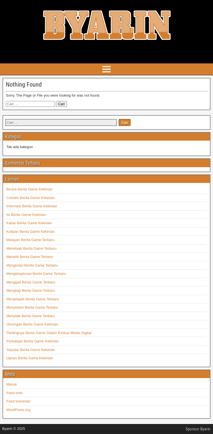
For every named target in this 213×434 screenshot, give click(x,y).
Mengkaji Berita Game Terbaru (30, 290)
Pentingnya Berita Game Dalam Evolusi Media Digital (48, 333)
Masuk (11, 384)
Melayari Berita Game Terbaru (30, 240)
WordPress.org (18, 410)
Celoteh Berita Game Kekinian (30, 198)
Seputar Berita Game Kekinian (30, 350)
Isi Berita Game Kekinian (26, 215)
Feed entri (14, 393)
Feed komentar (18, 401)
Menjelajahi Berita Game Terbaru (32, 299)
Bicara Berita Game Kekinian (29, 189)
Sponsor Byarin (198, 429)
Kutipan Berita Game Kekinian (30, 231)
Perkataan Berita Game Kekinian (32, 341)
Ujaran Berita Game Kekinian (29, 358)
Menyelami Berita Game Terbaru (32, 307)
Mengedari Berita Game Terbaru (32, 265)
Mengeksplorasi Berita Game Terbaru (36, 274)
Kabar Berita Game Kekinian (29, 223)
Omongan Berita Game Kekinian (32, 324)
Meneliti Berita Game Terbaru (29, 257)
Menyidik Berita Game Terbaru (30, 316)
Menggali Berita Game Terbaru (30, 282)
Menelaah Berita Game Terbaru (31, 248)
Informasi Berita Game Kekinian (31, 206)
